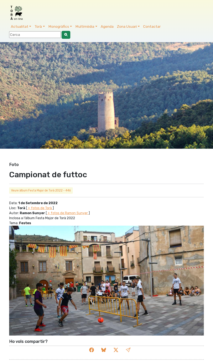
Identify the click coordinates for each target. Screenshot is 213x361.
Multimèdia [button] (84, 26)
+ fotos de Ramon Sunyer (68, 213)
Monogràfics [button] (58, 26)
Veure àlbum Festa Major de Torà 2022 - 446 (41, 190)
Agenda (107, 26)
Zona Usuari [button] (127, 26)
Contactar (152, 26)
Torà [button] (38, 26)
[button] (128, 350)
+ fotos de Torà (40, 208)
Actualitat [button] (19, 26)
